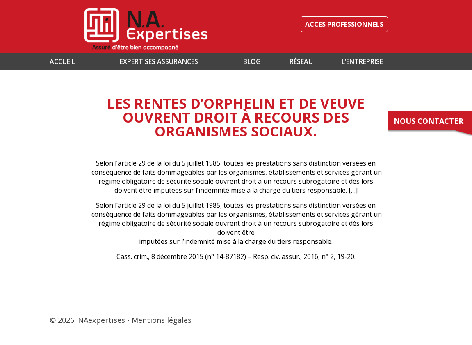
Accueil (62, 61)
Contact (82, 77)
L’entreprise (362, 61)
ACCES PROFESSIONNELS (344, 24)
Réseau (301, 61)
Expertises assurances (159, 61)
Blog (252, 61)
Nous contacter (428, 121)
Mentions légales (162, 320)
